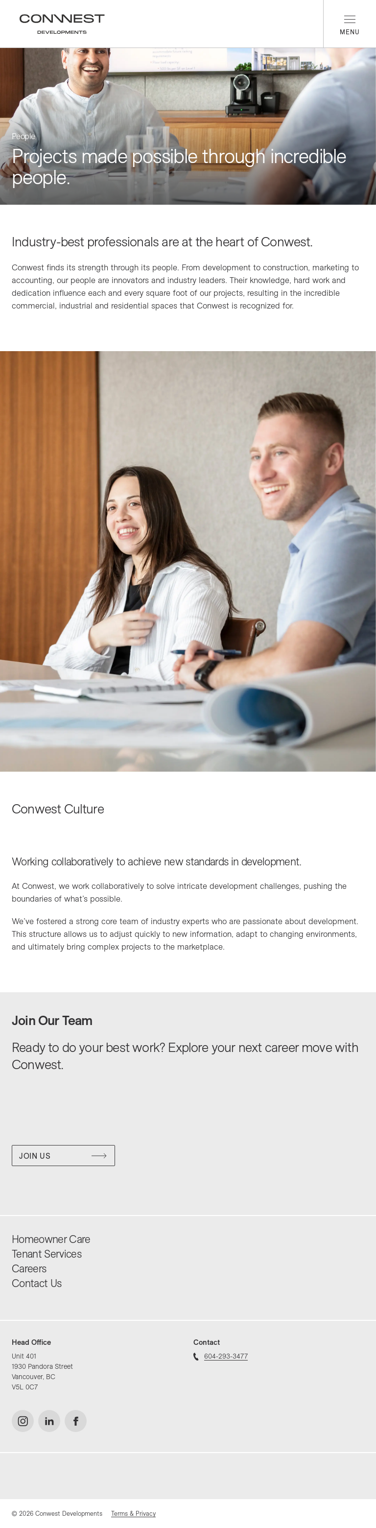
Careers (29, 1268)
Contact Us (36, 1283)
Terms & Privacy (133, 1513)
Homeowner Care (51, 1239)
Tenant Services (46, 1254)
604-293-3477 (220, 1356)
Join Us (63, 1156)
